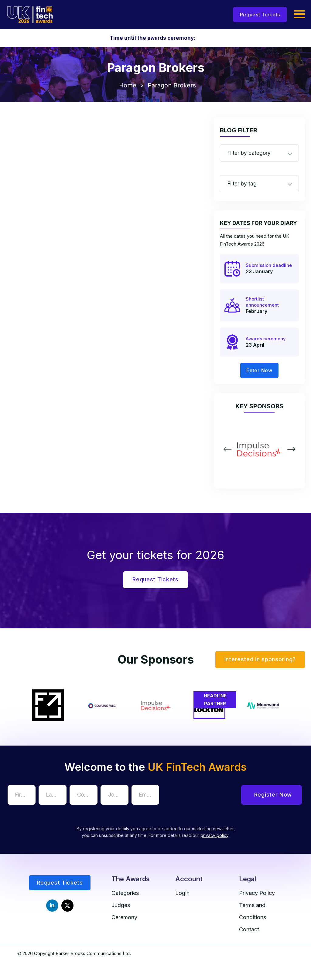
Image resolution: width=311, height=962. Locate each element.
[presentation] (208, 797)
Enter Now (259, 370)
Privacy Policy (257, 893)
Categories (125, 893)
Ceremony (124, 917)
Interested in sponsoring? (260, 659)
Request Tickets (260, 15)
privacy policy (214, 835)
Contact (249, 929)
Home (127, 85)
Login (182, 893)
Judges (120, 905)
